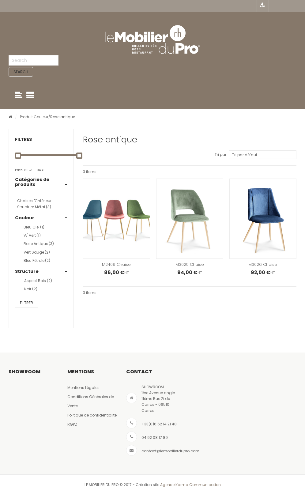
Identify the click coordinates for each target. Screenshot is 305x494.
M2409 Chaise (116, 265)
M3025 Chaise (189, 265)
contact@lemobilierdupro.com (170, 451)
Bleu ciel (34, 227)
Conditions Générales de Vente (90, 401)
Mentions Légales (83, 387)
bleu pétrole (37, 260)
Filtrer (26, 302)
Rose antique (39, 244)
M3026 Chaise (262, 265)
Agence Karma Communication (190, 485)
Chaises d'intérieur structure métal (34, 203)
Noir (30, 289)
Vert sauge (37, 252)
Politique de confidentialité (92, 415)
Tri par (220, 154)
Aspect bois (38, 281)
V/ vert (32, 235)
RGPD (72, 424)
